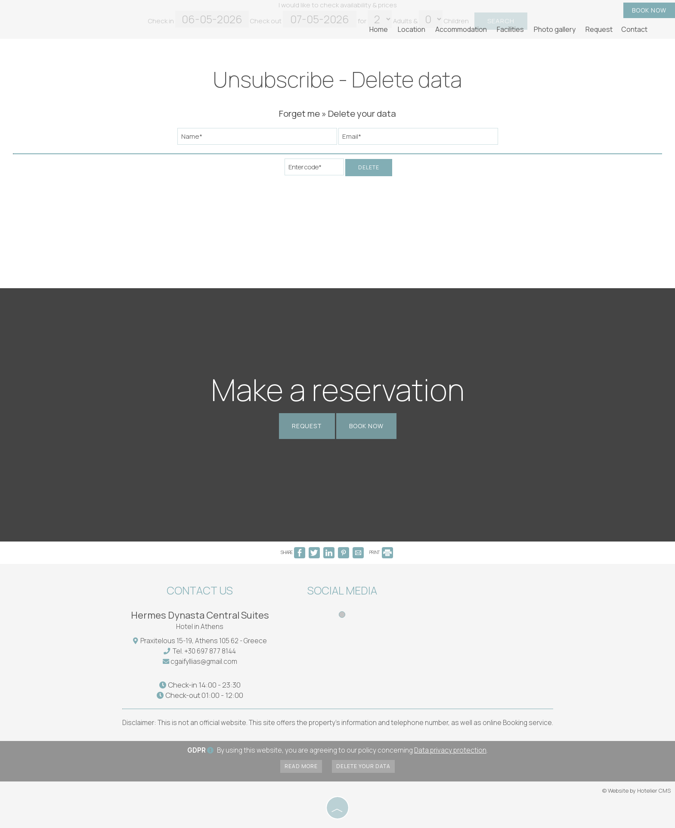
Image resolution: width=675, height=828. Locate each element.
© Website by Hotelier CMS (636, 790)
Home (378, 29)
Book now (649, 10)
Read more (301, 766)
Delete (368, 167)
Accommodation (461, 29)
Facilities (510, 29)
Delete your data (363, 766)
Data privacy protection (450, 750)
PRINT (381, 552)
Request (599, 29)
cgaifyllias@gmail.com (203, 661)
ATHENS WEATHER (471, 613)
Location (411, 29)
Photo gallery (555, 29)
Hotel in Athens (199, 626)
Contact (634, 29)
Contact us (200, 590)
